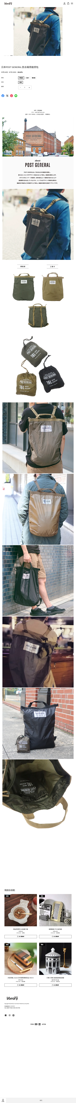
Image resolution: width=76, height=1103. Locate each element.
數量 (2, 86)
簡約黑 (33, 78)
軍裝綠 (21, 78)
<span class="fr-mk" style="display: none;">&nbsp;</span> (38, 854)
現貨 (20, 82)
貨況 (2, 82)
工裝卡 (27, 78)
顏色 (2, 77)
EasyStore (27, 1003)
